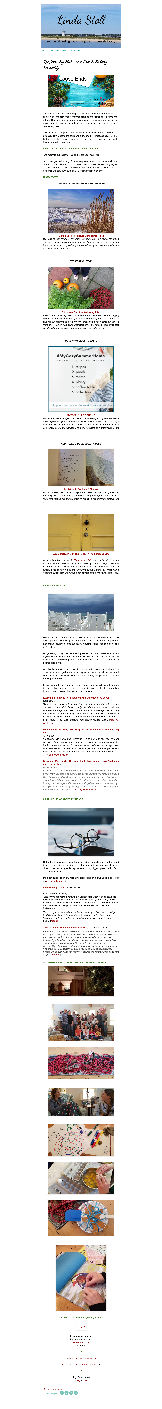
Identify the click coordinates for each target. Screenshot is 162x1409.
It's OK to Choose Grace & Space (79, 1364)
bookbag (53, 1389)
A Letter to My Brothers (54, 887)
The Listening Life (83, 560)
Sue (85, 1380)
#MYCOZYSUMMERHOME (81, 415)
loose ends (62, 1389)
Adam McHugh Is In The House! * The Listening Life (81, 554)
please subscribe (80, 1342)
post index (55, 51)
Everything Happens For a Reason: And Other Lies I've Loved (76, 697)
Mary (77, 1380)
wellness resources (71, 51)
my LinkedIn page (55, 881)
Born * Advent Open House (83, 1358)
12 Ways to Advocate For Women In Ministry (65, 927)
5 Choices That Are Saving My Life (81, 312)
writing (45, 51)
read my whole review (57, 755)
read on (55, 921)
